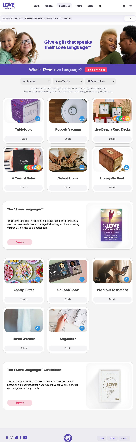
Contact (124, 438)
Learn (37, 5)
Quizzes (49, 5)
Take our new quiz (96, 69)
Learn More (67, 18)
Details (23, 139)
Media (112, 438)
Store (90, 5)
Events (78, 5)
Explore (20, 242)
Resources (64, 5)
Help (102, 438)
